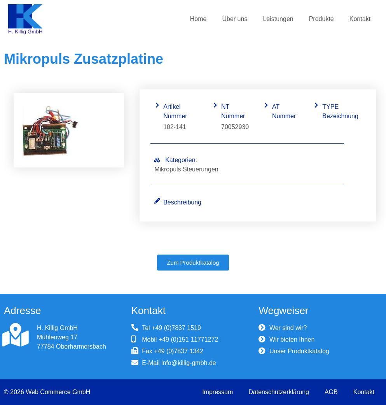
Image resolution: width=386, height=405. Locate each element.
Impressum (217, 392)
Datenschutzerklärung (278, 392)
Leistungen (278, 19)
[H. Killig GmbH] (15, 335)
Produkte (321, 19)
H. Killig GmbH (57, 328)
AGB (331, 392)
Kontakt (359, 19)
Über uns (234, 19)
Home (198, 19)
